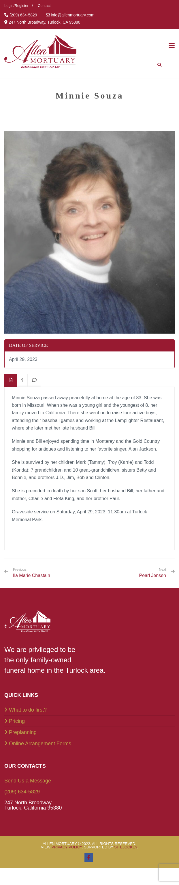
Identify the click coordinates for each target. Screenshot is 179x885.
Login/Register (16, 5)
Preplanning (23, 732)
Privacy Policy (67, 847)
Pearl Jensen (152, 575)
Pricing (17, 721)
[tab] (10, 380)
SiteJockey (125, 847)
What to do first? (28, 709)
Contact (44, 5)
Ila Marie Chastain (31, 573)
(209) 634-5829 (22, 792)
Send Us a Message (27, 781)
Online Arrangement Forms (40, 743)
